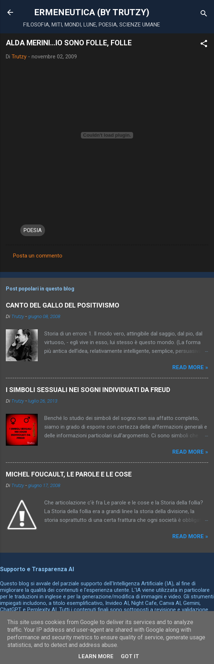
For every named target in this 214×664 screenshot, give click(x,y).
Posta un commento (37, 255)
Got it (130, 656)
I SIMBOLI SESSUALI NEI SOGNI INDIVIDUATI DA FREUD (88, 389)
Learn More (96, 656)
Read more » (190, 367)
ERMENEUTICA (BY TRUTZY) (91, 12)
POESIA (33, 230)
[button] (203, 44)
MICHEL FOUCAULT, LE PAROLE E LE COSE (69, 474)
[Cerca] (203, 15)
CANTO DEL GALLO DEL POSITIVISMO (62, 305)
